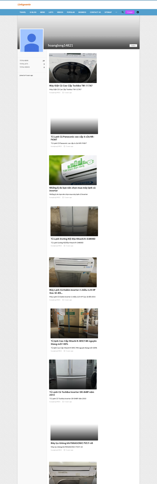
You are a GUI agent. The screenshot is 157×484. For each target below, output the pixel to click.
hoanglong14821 (60, 46)
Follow (133, 46)
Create (129, 13)
